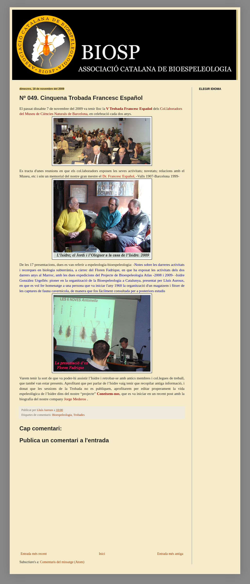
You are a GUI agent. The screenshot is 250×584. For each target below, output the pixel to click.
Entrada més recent (34, 554)
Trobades (78, 415)
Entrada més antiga (170, 554)
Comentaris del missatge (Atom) (62, 562)
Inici (102, 554)
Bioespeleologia (62, 415)
